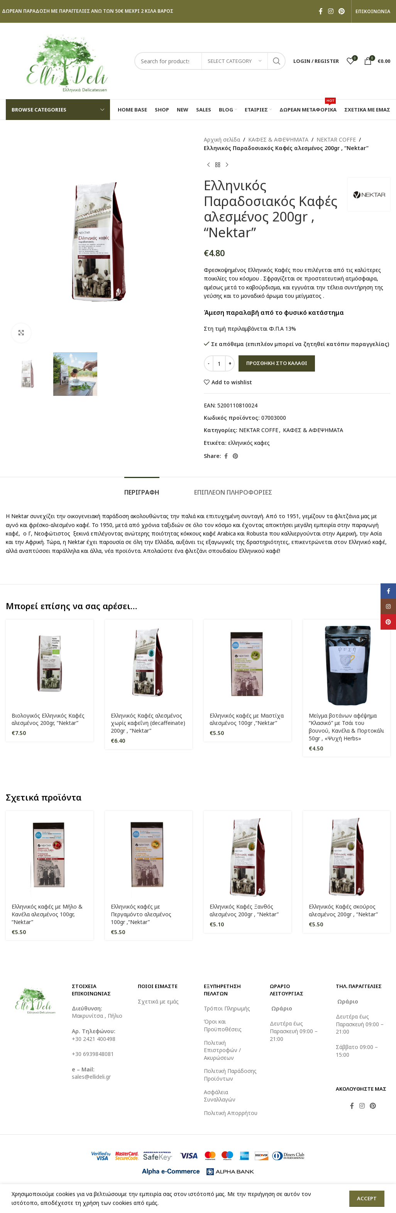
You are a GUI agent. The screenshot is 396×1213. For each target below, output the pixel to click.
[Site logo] (66, 60)
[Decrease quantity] (208, 363)
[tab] (141, 488)
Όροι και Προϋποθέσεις (223, 1025)
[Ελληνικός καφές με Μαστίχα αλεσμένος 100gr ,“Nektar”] (247, 663)
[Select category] (234, 61)
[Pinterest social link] (341, 11)
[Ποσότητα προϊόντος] (219, 363)
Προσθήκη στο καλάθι (276, 363)
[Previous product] (208, 165)
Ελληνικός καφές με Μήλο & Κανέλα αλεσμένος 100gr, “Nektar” (47, 914)
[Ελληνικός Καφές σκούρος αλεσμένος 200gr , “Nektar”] (347, 855)
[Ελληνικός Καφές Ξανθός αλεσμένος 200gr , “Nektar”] (247, 855)
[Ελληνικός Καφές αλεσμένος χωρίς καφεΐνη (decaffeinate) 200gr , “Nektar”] (149, 663)
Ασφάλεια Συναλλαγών (219, 1095)
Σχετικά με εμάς (158, 1001)
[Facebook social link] (320, 11)
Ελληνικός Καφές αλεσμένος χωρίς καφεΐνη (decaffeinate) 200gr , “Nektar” (148, 723)
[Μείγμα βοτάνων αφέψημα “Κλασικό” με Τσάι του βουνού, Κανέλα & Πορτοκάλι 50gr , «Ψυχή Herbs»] (347, 663)
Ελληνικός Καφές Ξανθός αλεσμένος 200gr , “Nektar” (244, 910)
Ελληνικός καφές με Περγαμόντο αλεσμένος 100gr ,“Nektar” (141, 914)
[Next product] (227, 165)
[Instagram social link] (330, 11)
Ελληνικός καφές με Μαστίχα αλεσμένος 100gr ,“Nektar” (247, 719)
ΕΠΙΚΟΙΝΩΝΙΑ (372, 11)
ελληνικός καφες (249, 442)
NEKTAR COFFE (336, 139)
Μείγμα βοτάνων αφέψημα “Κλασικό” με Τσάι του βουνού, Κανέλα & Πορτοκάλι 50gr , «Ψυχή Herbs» (346, 727)
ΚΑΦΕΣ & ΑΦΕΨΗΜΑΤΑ (278, 139)
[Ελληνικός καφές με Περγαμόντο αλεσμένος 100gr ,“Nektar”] (149, 855)
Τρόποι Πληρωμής (227, 1008)
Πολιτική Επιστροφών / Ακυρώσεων (222, 1050)
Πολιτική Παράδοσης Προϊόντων (230, 1074)
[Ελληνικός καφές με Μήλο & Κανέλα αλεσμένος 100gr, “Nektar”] (49, 855)
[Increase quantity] (230, 363)
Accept (367, 1198)
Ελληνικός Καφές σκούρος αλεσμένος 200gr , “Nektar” (343, 910)
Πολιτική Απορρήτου (230, 1113)
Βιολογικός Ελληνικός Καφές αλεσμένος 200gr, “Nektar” (48, 719)
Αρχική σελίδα (222, 139)
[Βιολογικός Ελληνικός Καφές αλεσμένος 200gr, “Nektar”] (49, 663)
